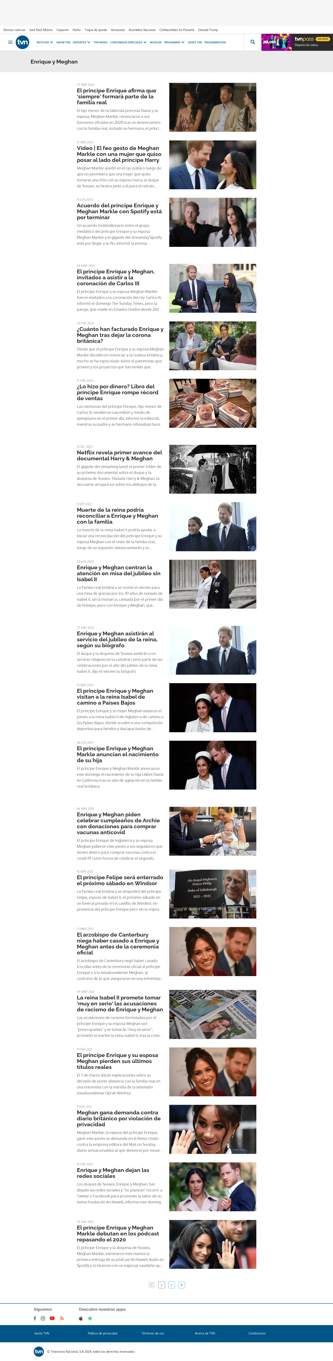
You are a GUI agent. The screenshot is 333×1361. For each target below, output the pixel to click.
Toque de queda (96, 30)
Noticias (45, 42)
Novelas (156, 42)
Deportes (82, 42)
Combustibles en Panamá (176, 30)
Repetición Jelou (306, 45)
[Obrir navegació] (10, 42)
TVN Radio (101, 42)
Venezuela (118, 30)
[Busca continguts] (252, 42)
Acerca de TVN (205, 1333)
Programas (174, 42)
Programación (215, 42)
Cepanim (62, 30)
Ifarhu (77, 30)
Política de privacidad (102, 1333)
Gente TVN (195, 42)
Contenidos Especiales (128, 42)
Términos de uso (152, 1333)
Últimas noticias (14, 30)
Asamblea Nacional (142, 30)
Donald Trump (208, 30)
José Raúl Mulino (41, 30)
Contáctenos (257, 1333)
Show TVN (63, 42)
